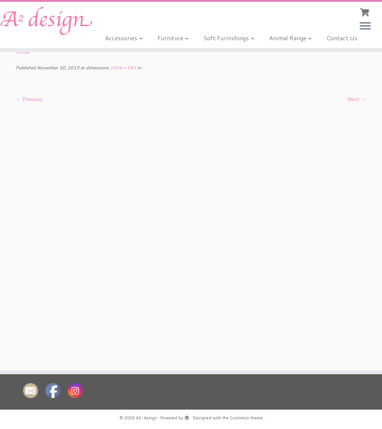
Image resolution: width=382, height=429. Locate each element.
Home (22, 52)
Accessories (124, 38)
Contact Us (341, 38)
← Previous (29, 99)
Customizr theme (246, 418)
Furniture (172, 38)
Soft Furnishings (228, 38)
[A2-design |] (45, 21)
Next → (357, 99)
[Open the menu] (365, 26)
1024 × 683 (122, 67)
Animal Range (290, 38)
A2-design (146, 418)
